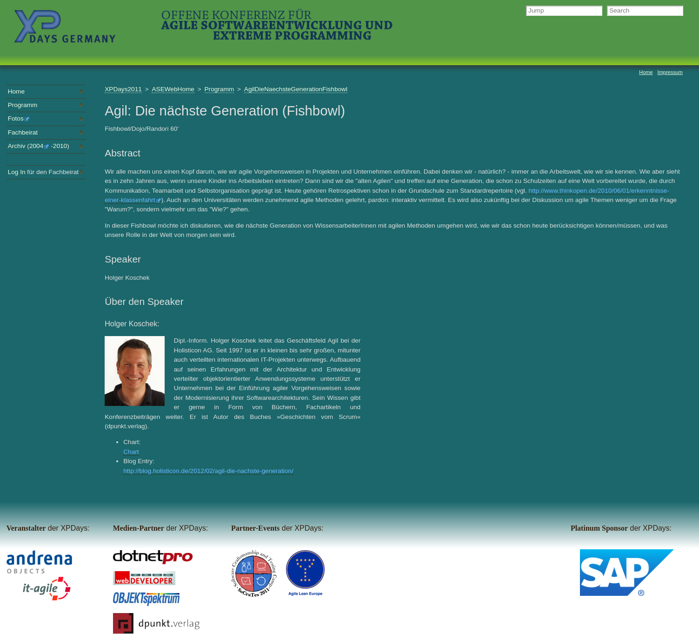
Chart (131, 451)
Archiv (17, 145)
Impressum (670, 72)
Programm (219, 89)
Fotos (19, 118)
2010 (60, 145)
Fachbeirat (23, 132)
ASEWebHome (173, 89)
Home (16, 91)
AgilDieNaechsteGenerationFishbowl (295, 89)
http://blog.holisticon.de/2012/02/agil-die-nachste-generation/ (208, 470)
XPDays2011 (123, 89)
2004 (39, 145)
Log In (17, 172)
